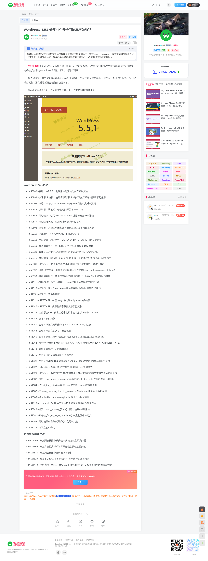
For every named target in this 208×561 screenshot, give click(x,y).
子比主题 (166, 163)
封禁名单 (182, 197)
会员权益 (58, 540)
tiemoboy (156, 215)
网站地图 (90, 540)
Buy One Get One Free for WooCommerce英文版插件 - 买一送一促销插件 (173, 93)
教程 (62, 5)
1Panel (179, 188)
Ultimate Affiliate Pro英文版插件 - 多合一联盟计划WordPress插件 (173, 106)
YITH (179, 163)
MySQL (179, 176)
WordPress (34, 66)
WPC (152, 168)
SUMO (152, 176)
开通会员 (193, 5)
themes (179, 172)
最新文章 (178, 84)
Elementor (152, 184)
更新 (73, 4)
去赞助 (80, 482)
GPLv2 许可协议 (63, 496)
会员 (86, 4)
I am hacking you (156, 205)
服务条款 (79, 540)
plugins (166, 176)
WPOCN (35, 35)
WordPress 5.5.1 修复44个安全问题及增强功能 (57, 29)
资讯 (37, 5)
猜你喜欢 (169, 84)
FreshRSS (179, 180)
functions (166, 180)
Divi (179, 184)
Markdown (152, 180)
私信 (132, 37)
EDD (166, 184)
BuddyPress (152, 188)
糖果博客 (77, 544)
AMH (166, 188)
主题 (45, 5)
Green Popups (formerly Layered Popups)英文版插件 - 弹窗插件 (173, 143)
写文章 (180, 5)
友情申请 (69, 540)
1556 (157, 50)
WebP (165, 172)
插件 (54, 5)
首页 (23, 14)
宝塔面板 (152, 163)
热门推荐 (159, 84)
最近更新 (150, 84)
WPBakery (165, 168)
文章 (25, 20)
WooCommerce (153, 172)
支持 (99, 5)
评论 (35, 20)
